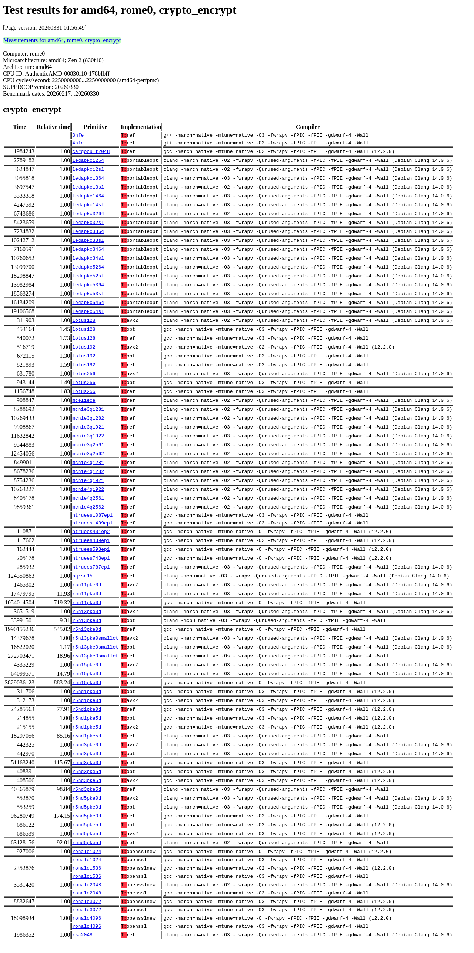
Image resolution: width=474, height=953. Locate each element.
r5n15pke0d (86, 669)
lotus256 (83, 376)
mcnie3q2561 (88, 447)
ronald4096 (86, 927)
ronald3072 (86, 909)
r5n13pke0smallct (95, 642)
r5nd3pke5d (86, 776)
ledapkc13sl (88, 189)
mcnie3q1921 (88, 429)
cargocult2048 (91, 153)
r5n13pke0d (86, 616)
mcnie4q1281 (88, 464)
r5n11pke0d (86, 589)
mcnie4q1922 (88, 491)
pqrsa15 (82, 580)
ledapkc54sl (88, 313)
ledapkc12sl (88, 171)
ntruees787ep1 (91, 571)
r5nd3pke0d (86, 749)
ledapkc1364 (88, 180)
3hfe (78, 136)
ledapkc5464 (88, 304)
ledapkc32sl (88, 224)
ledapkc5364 (88, 287)
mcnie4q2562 (88, 509)
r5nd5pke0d (86, 802)
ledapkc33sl (88, 242)
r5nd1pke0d (86, 696)
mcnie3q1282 (88, 420)
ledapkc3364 (88, 233)
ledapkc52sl (88, 278)
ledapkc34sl (88, 260)
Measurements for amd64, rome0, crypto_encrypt (62, 40)
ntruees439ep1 (91, 545)
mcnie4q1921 (88, 482)
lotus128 (83, 322)
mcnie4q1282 (88, 473)
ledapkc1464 (88, 198)
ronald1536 (86, 873)
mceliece (83, 402)
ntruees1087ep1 (92, 518)
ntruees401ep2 (91, 536)
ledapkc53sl (88, 296)
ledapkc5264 (88, 269)
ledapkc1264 (88, 162)
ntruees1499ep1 (92, 527)
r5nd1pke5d (86, 722)
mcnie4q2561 (88, 500)
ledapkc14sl (88, 207)
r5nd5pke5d (86, 829)
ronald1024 (86, 856)
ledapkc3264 (88, 216)
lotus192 (83, 349)
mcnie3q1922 (88, 438)
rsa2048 (82, 945)
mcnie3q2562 (88, 456)
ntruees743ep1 (91, 562)
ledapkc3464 (88, 251)
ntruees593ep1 (91, 553)
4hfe (78, 144)
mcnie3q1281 (88, 411)
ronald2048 (86, 891)
